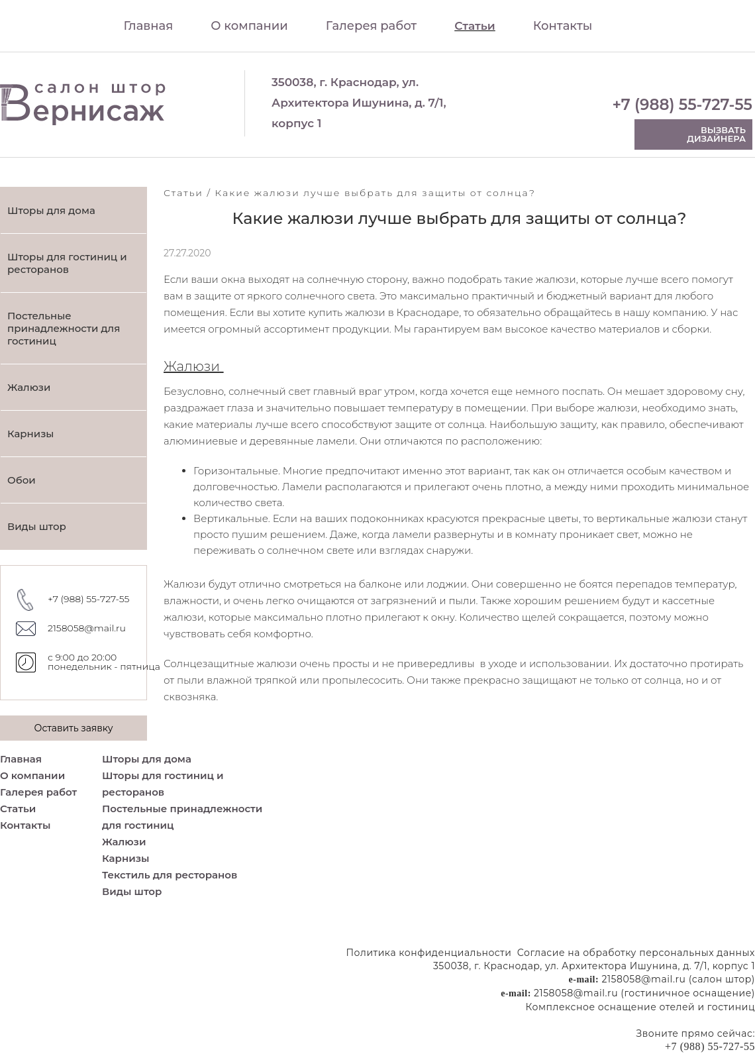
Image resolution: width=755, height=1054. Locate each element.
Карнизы (30, 433)
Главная (149, 26)
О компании (249, 26)
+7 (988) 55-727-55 (682, 105)
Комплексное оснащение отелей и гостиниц (640, 1007)
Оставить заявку (73, 728)
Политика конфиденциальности (429, 953)
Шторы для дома (51, 210)
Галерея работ (371, 26)
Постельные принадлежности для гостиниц (63, 328)
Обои (21, 480)
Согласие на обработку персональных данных (636, 953)
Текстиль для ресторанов (169, 875)
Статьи (474, 25)
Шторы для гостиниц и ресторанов (67, 263)
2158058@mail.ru (87, 628)
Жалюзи (28, 387)
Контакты (563, 26)
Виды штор (36, 526)
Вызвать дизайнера (716, 134)
